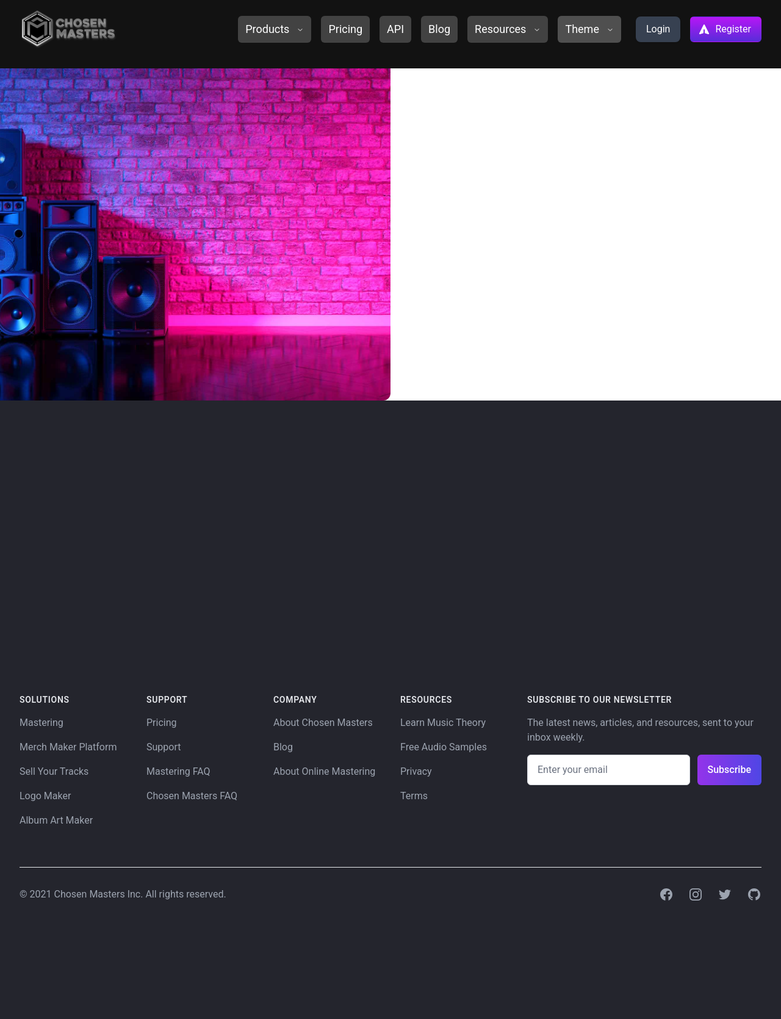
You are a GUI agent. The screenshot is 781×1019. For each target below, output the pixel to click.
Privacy (416, 771)
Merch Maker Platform (68, 747)
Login (658, 29)
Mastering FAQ (178, 771)
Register (724, 29)
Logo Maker (45, 796)
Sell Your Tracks (54, 771)
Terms (414, 796)
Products (274, 29)
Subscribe (729, 769)
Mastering (41, 722)
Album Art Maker (56, 820)
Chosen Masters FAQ (191, 796)
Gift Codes (532, 197)
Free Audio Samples (443, 747)
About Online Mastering (324, 771)
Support (163, 747)
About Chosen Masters (323, 722)
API (395, 29)
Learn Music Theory (443, 722)
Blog (439, 29)
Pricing (345, 29)
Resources (508, 29)
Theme (589, 29)
